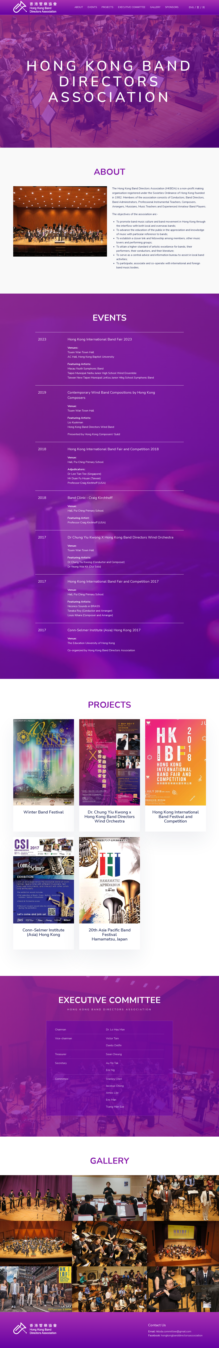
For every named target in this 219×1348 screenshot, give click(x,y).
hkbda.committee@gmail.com (173, 1331)
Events (92, 7)
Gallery (155, 7)
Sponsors (172, 7)
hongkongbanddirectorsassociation (182, 1335)
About (79, 7)
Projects (107, 7)
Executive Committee (131, 7)
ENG (191, 7)
